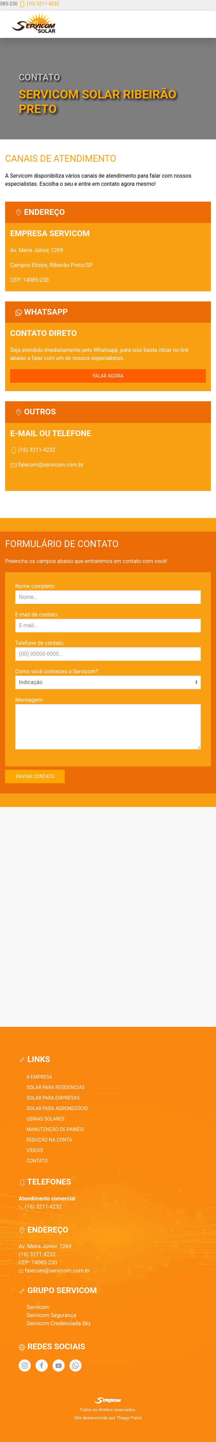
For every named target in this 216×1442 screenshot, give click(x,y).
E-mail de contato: (37, 614)
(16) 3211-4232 (39, 3)
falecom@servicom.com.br (46, 464)
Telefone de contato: (39, 643)
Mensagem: (29, 700)
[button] (128, 24)
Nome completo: (35, 586)
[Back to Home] (35, 24)
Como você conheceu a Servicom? (56, 671)
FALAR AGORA (108, 376)
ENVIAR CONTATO (35, 776)
